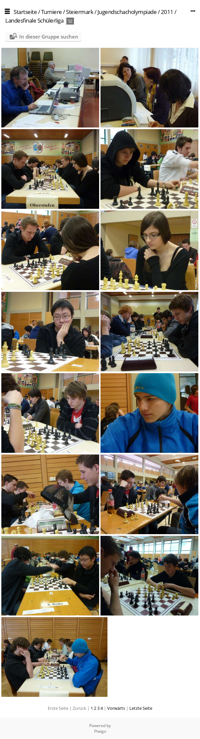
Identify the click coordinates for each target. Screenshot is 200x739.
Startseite (25, 12)
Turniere (51, 12)
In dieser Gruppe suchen (48, 36)
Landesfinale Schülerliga (34, 20)
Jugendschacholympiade (127, 12)
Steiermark (79, 12)
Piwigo (100, 731)
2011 (167, 12)
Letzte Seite (140, 708)
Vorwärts (116, 708)
